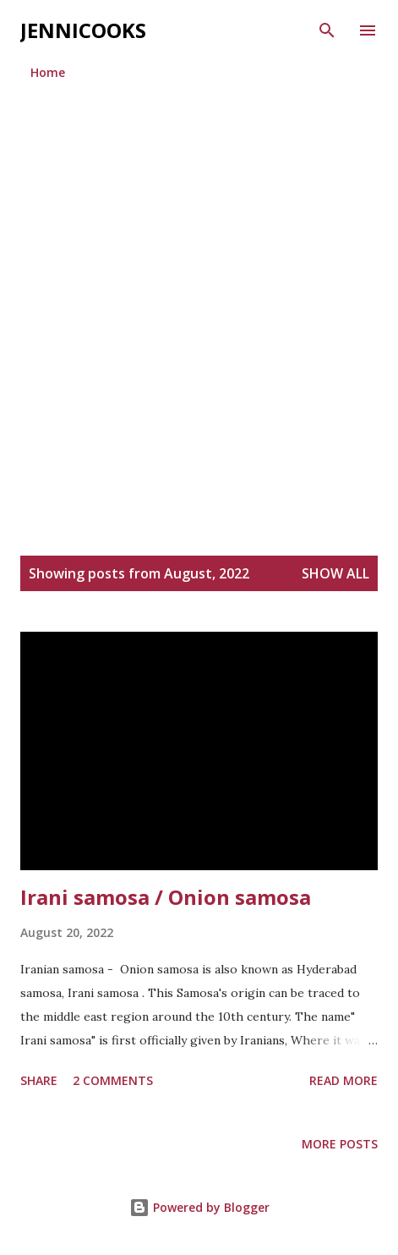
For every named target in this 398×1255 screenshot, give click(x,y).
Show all (335, 573)
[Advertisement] (199, 300)
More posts (340, 1144)
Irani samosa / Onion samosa (165, 897)
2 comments (113, 1080)
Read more (343, 1080)
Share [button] (38, 1080)
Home (47, 72)
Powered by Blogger (199, 1207)
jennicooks (83, 30)
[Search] (327, 30)
